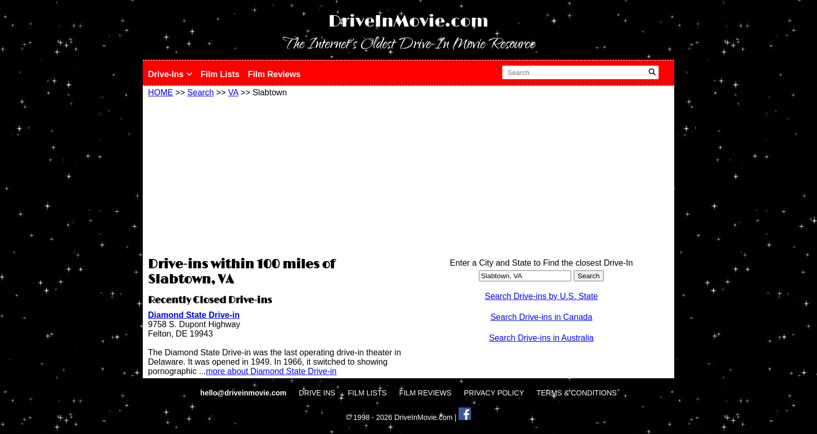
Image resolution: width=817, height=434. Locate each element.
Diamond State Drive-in (194, 315)
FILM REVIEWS (425, 393)
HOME (160, 92)
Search (201, 92)
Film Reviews (274, 74)
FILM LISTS (367, 393)
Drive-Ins (170, 74)
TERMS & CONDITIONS (577, 393)
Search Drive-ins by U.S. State (541, 296)
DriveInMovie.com (408, 21)
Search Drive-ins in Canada (541, 317)
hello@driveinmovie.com (244, 393)
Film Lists (220, 74)
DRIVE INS (317, 393)
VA (233, 92)
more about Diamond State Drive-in (271, 371)
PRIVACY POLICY (494, 393)
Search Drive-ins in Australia (541, 337)
